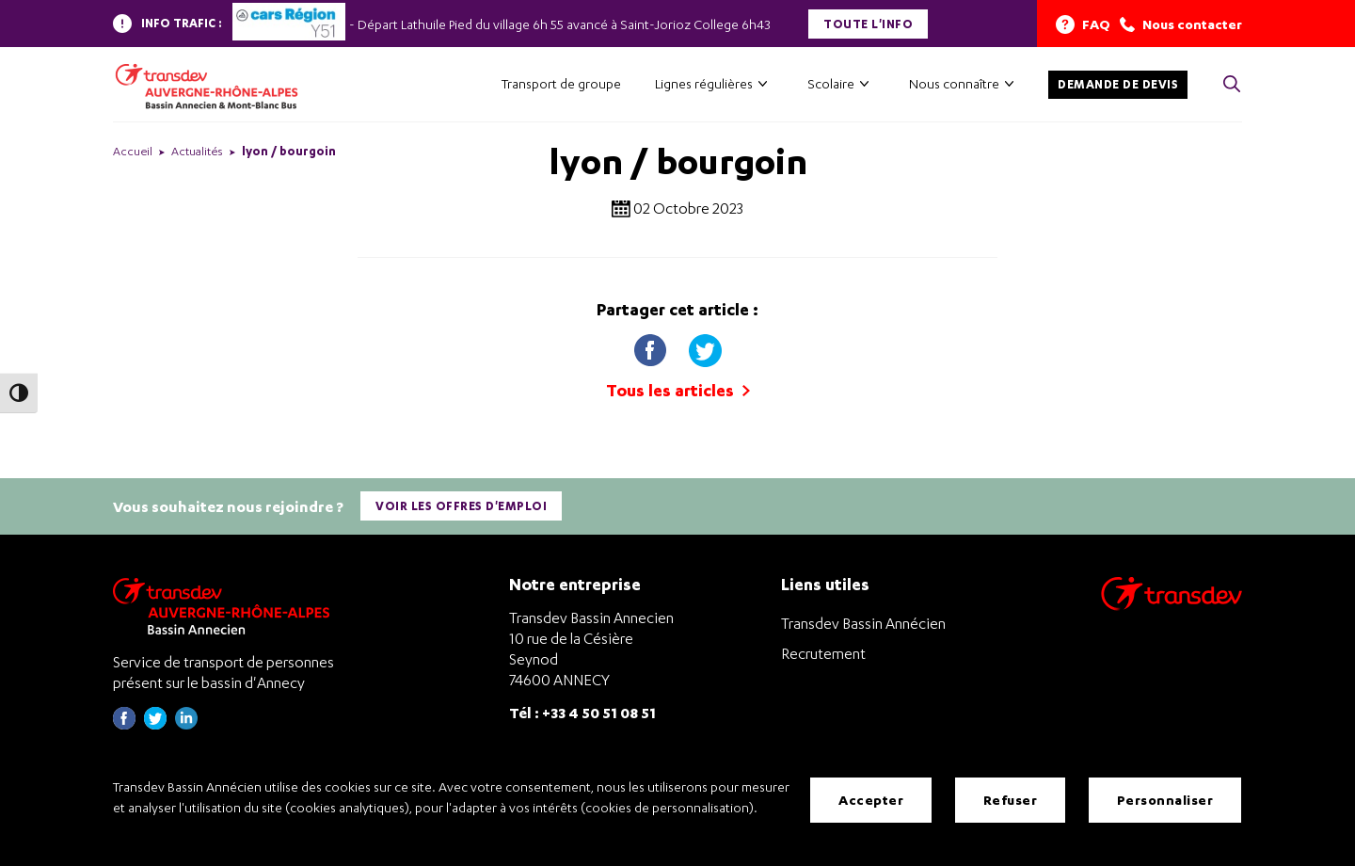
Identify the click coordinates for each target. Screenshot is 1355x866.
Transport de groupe (561, 83)
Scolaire (830, 83)
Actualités (197, 151)
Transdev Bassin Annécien (863, 623)
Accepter (870, 800)
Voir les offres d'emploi (461, 506)
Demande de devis (1118, 84)
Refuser (1010, 800)
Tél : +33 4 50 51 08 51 (582, 712)
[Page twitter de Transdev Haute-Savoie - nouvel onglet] (155, 724)
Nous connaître (954, 83)
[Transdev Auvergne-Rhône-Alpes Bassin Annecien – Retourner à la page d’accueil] (226, 605)
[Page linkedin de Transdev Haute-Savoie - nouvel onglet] (186, 724)
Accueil (132, 151)
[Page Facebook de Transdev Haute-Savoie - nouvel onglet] (124, 724)
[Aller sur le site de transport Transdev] (1171, 606)
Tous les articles (678, 390)
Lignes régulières (704, 83)
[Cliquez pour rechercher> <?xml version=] (1232, 85)
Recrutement (823, 653)
